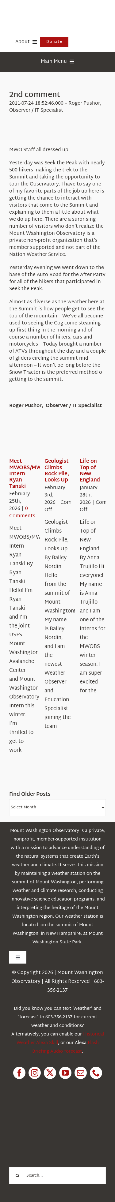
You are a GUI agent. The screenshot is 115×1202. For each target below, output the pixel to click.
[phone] (96, 1073)
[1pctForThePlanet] (53, 1113)
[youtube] (65, 1073)
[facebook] (19, 1073)
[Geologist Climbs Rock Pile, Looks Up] (66, 439)
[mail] (81, 1073)
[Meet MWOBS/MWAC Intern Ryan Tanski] (31, 439)
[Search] (17, 1175)
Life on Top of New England (90, 471)
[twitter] (50, 1073)
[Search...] (57, 1175)
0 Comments (22, 512)
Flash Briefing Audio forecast (65, 1047)
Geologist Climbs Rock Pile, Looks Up (56, 471)
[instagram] (35, 1073)
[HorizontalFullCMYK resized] (55, 12)
